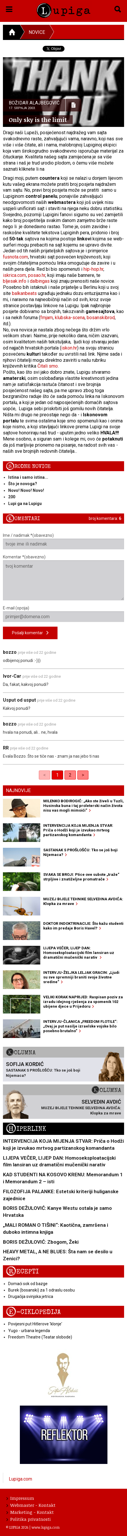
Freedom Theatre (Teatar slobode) (40, 1337)
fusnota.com (15, 257)
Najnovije (18, 790)
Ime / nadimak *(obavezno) (63, 541)
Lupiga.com (20, 1479)
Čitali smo (47, 366)
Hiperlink (26, 1128)
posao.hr (36, 275)
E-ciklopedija (33, 1312)
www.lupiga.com (46, 1527)
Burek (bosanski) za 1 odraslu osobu (41, 1290)
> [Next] (83, 775)
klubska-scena (70, 317)
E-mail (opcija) (63, 614)
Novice (37, 32)
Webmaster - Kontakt (30, 1505)
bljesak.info (14, 281)
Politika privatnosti (28, 1519)
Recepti (22, 1271)
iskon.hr (69, 348)
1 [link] (57, 775)
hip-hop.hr (93, 269)
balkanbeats (24, 293)
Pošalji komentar (30, 633)
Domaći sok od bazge (28, 1283)
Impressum (20, 1498)
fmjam (46, 317)
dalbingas (40, 281)
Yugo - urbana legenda (29, 1330)
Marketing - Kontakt (30, 1512)
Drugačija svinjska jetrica (30, 1296)
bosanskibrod (101, 317)
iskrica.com (14, 275)
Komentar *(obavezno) (63, 577)
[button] (9, 8)
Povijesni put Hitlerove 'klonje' (35, 1324)
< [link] (44, 775)
